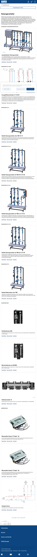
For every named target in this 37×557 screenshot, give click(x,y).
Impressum (15, 550)
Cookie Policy (24, 550)
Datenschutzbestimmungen (6, 550)
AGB (19, 550)
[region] (18, 9)
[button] (4, 62)
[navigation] (34, 1)
